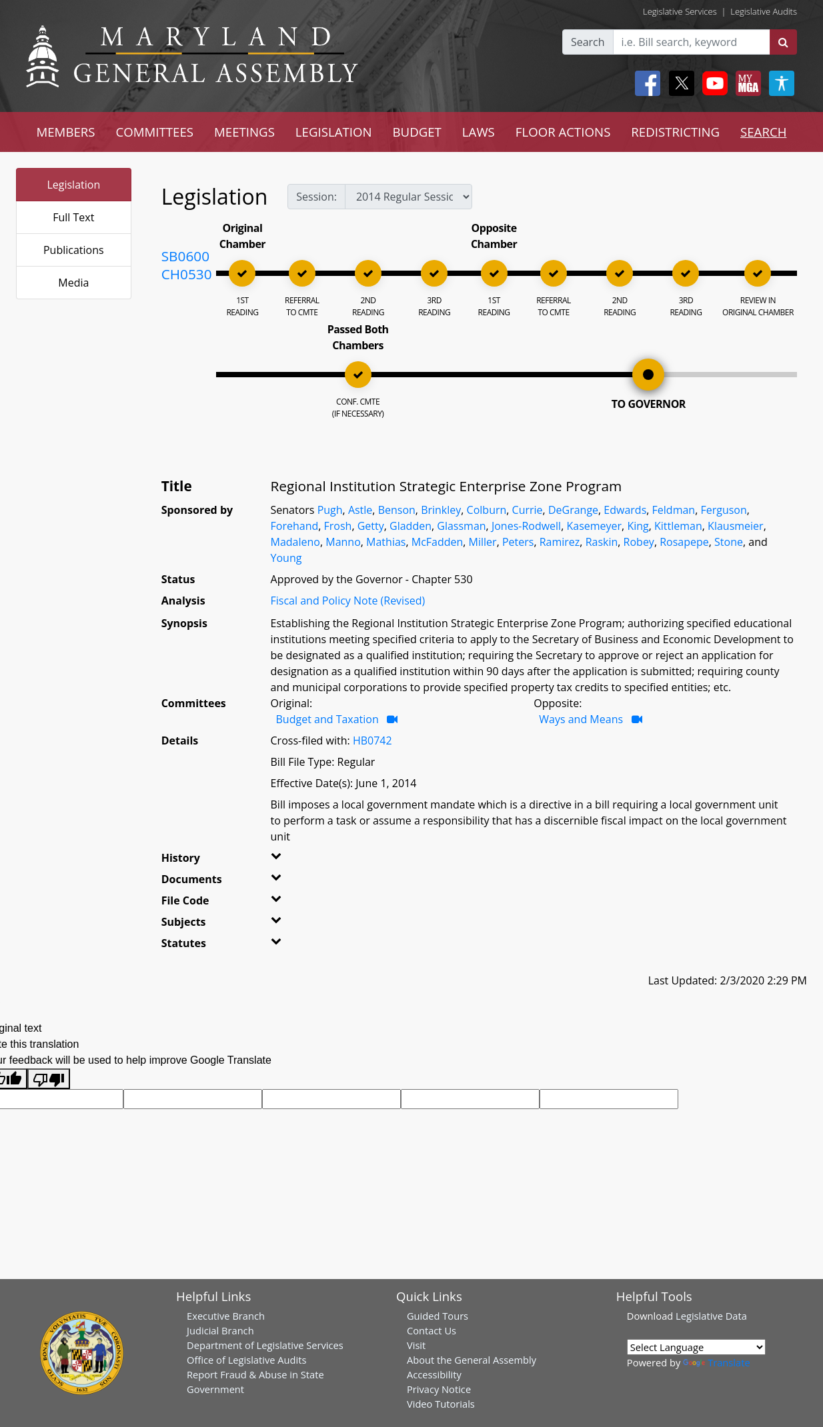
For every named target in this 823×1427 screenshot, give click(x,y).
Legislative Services (680, 11)
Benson (397, 510)
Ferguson (723, 510)
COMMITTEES (155, 131)
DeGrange (573, 510)
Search (588, 42)
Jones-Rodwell (526, 526)
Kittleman (678, 526)
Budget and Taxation (328, 719)
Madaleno (295, 542)
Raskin (602, 542)
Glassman (461, 526)
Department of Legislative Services (265, 1345)
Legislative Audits (763, 11)
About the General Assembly (471, 1359)
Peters (518, 542)
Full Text (73, 217)
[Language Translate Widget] (696, 1347)
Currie (527, 510)
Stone (728, 542)
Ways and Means (582, 719)
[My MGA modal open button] (745, 83)
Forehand (295, 526)
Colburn (487, 510)
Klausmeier (736, 526)
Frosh (338, 526)
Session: (316, 196)
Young (286, 558)
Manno (343, 542)
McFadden (438, 542)
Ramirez (560, 542)
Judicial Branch (220, 1330)
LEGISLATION (333, 131)
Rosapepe (684, 542)
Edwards (625, 510)
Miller (483, 542)
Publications (73, 250)
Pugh (330, 510)
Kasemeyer (594, 526)
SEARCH (763, 131)
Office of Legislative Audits (246, 1359)
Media (73, 282)
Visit (416, 1345)
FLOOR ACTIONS (563, 131)
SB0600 (185, 256)
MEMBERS (65, 131)
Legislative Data (711, 1315)
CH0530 (186, 274)
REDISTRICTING (675, 131)
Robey (639, 542)
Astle (360, 510)
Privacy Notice (439, 1389)
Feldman (674, 510)
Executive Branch (226, 1315)
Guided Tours (437, 1315)
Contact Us (431, 1330)
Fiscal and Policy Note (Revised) (348, 600)
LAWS (478, 131)
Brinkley (441, 510)
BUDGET (416, 131)
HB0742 (372, 740)
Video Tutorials (441, 1403)
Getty (370, 526)
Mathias (385, 542)
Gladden (410, 526)
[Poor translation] (48, 1078)
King (637, 526)
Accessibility (434, 1374)
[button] (288, 860)
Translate (716, 1362)
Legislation (73, 184)
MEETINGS (244, 131)
